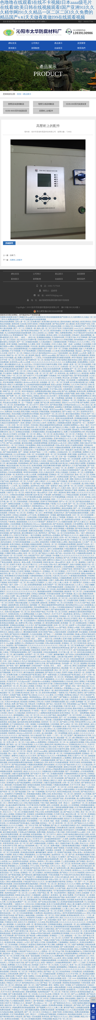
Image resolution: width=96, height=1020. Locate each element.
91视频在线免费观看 (63, 448)
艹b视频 (45, 940)
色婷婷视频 (23, 344)
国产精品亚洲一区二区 (74, 778)
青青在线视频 (6, 839)
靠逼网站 (82, 490)
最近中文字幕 (72, 888)
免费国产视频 (42, 394)
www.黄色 (35, 542)
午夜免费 (88, 349)
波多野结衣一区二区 (18, 481)
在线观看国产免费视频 (62, 720)
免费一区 (30, 924)
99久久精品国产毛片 (78, 326)
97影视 (23, 380)
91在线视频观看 (87, 630)
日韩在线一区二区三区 (70, 367)
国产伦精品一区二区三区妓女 (16, 441)
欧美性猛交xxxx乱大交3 (58, 443)
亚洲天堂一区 (79, 672)
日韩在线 (46, 886)
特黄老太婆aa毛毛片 (40, 706)
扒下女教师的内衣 (17, 724)
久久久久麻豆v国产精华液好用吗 (40, 958)
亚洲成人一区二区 (39, 416)
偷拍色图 (8, 785)
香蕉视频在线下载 (34, 900)
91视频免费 (24, 551)
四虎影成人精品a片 (72, 695)
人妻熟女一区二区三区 (61, 484)
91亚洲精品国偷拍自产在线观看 (69, 607)
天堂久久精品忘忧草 (47, 472)
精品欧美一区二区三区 (73, 591)
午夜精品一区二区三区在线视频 (83, 540)
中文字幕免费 (8, 936)
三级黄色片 (85, 537)
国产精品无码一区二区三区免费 (36, 427)
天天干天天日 (30, 418)
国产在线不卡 (28, 376)
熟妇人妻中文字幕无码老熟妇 (58, 661)
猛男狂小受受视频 (23, 706)
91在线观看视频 (36, 551)
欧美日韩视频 (59, 528)
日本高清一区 (77, 931)
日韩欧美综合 (32, 684)
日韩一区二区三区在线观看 (70, 776)
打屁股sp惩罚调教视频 (27, 832)
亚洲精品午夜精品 (51, 578)
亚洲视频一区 (27, 484)
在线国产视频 (69, 394)
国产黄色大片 (36, 609)
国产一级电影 (23, 452)
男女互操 (66, 378)
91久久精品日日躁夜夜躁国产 (69, 470)
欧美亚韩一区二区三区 (59, 598)
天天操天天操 (25, 758)
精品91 (59, 834)
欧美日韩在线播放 (83, 510)
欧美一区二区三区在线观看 (80, 364)
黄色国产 (83, 531)
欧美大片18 (23, 922)
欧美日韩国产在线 (83, 324)
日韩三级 (34, 798)
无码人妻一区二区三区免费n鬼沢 (28, 322)
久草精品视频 (67, 340)
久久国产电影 (60, 888)
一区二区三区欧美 (17, 445)
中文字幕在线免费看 (84, 850)
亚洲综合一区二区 (35, 999)
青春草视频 (62, 441)
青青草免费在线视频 (55, 819)
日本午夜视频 (12, 951)
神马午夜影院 (77, 358)
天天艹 (84, 675)
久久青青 (86, 607)
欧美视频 (25, 544)
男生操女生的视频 (10, 403)
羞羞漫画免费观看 (15, 776)
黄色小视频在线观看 (14, 882)
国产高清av (70, 654)
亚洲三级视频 (12, 344)
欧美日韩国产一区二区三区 (15, 371)
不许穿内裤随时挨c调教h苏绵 (18, 891)
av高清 (75, 751)
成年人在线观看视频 (55, 549)
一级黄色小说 (62, 546)
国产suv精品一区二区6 (71, 412)
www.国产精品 (61, 627)
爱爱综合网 (16, 421)
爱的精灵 (76, 430)
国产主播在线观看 (67, 947)
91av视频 (10, 643)
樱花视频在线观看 (31, 632)
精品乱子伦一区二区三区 (14, 418)
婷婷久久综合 (8, 798)
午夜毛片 (47, 614)
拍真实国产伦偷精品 (77, 546)
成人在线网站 (38, 436)
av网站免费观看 (60, 987)
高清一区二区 (83, 457)
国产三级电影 (46, 555)
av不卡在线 (32, 515)
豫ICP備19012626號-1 (70, 307)
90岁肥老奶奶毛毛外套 (48, 546)
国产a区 (67, 558)
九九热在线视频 (52, 616)
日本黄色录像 (50, 954)
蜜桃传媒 (54, 803)
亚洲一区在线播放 (43, 344)
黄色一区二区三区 (82, 475)
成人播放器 (70, 324)
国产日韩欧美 (62, 481)
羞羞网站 (55, 371)
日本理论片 (29, 981)
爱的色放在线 (25, 888)
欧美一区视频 (50, 515)
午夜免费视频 (61, 756)
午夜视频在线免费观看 (78, 576)
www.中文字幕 (73, 403)
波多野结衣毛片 (87, 412)
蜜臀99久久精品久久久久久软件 (41, 448)
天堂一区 (63, 859)
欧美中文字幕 (78, 578)
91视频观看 (24, 634)
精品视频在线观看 (75, 1014)
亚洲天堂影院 (32, 324)
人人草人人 (28, 508)
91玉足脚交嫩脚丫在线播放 (46, 376)
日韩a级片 (76, 335)
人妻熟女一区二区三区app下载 (52, 951)
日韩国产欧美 (67, 569)
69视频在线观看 (45, 324)
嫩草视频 (45, 976)
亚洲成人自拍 (90, 497)
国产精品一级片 (7, 585)
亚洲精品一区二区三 (35, 513)
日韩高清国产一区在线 (41, 666)
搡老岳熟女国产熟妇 (57, 897)
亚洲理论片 (38, 421)
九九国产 (30, 481)
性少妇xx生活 (25, 466)
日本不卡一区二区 (15, 353)
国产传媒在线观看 (10, 452)
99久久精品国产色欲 (65, 376)
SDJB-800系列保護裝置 (76, 104)
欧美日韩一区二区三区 (65, 823)
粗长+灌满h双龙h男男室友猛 (58, 648)
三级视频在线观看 (60, 342)
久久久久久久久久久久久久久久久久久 (46, 362)
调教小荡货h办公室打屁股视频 (82, 479)
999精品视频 (32, 517)
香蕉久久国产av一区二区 (48, 457)
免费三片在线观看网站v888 (74, 432)
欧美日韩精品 (55, 403)
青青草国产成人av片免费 (83, 569)
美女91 (11, 713)
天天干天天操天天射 (18, 457)
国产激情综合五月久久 (62, 1003)
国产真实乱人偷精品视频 (40, 463)
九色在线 (23, 324)
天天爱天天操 (70, 337)
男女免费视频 (5, 378)
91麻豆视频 (35, 823)
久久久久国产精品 (82, 947)
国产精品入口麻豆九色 (21, 801)
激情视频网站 (19, 715)
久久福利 (39, 614)
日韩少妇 (40, 702)
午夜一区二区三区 (31, 967)
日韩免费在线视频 (55, 830)
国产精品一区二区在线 (47, 589)
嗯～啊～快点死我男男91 (27, 621)
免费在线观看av (26, 740)
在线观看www (8, 699)
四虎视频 (58, 634)
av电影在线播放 (68, 789)
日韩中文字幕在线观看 (24, 436)
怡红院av (3, 974)
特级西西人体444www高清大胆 (27, 382)
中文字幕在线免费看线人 (20, 940)
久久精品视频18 (45, 342)
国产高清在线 (20, 936)
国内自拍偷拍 (66, 322)
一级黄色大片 (19, 904)
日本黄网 (27, 726)
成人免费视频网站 (43, 488)
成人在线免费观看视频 (33, 585)
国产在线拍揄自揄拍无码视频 (77, 513)
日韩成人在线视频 (49, 441)
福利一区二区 (29, 985)
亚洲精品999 (62, 1014)
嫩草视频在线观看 (64, 515)
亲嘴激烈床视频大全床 (45, 877)
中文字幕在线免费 (50, 421)
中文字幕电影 (82, 337)
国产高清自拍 (58, 524)
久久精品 (66, 326)
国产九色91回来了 (89, 1005)
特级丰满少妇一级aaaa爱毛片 (36, 493)
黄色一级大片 (72, 488)
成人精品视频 (47, 733)
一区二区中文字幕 (31, 825)
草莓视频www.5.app (71, 688)
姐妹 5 (81, 349)
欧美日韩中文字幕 (52, 436)
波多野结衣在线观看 (30, 819)
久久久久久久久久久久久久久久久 (72, 922)
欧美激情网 (30, 846)
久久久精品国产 (59, 573)
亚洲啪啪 (91, 814)
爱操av (26, 1005)
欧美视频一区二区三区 (9, 526)
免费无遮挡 (14, 551)
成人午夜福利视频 (19, 439)
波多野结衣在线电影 (73, 519)
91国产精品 (90, 645)
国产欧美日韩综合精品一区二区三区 (35, 331)
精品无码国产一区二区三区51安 (52, 414)
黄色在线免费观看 (7, 322)
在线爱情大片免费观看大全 (15, 794)
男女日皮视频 (37, 888)
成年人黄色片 (40, 481)
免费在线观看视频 (36, 531)
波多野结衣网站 (79, 639)
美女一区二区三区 (61, 670)
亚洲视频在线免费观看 (67, 544)
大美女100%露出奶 (12, 702)
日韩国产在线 (54, 940)
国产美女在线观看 (29, 657)
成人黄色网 (73, 353)
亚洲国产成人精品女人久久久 (33, 695)
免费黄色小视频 (49, 657)
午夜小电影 (45, 803)
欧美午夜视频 (90, 524)
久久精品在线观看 (77, 1010)
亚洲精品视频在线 (89, 558)
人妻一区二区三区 (42, 373)
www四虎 (83, 353)
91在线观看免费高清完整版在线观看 (56, 358)
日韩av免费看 (13, 740)
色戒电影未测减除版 (20, 841)
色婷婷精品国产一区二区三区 (77, 679)
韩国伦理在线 (13, 558)
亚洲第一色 (10, 475)
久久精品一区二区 (60, 468)
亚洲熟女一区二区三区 (46, 510)
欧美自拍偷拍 (56, 331)
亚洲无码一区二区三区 (50, 722)
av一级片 (33, 891)
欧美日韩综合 (86, 322)
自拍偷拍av (78, 387)
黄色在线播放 (25, 430)
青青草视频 (48, 513)
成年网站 (17, 394)
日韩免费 (59, 828)
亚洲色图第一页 (30, 857)
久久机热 (42, 461)
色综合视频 (16, 414)
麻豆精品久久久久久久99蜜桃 (50, 378)
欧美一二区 (29, 828)
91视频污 (46, 609)
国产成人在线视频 (13, 443)
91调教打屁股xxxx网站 (59, 542)
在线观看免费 (72, 632)
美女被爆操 (83, 632)
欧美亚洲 (23, 920)
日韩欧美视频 (44, 412)
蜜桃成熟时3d (85, 720)
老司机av (49, 769)
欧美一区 (21, 564)
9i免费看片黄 (85, 949)
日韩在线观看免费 (77, 659)
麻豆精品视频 (27, 443)
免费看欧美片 (68, 551)
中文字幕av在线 (56, 389)
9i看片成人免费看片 (31, 407)
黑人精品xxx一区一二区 (43, 1003)
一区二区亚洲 (44, 821)
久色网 (65, 839)
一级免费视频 (83, 713)
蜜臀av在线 (46, 794)
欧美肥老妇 (28, 938)
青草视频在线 (83, 355)
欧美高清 (46, 497)
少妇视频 (92, 911)
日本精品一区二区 (76, 472)
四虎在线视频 (84, 1001)
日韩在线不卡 (20, 690)
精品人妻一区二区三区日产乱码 (49, 328)
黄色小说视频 (75, 564)
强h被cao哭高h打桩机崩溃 (85, 634)
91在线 (38, 976)
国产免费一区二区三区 (81, 796)
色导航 (21, 796)
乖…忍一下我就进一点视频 (29, 403)
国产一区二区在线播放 (68, 717)
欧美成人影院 (52, 335)
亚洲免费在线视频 (44, 708)
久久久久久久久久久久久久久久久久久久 (77, 499)
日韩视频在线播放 (87, 805)
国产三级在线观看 (35, 652)
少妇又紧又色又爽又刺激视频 (80, 598)
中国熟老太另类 (11, 922)
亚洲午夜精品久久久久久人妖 (65, 439)
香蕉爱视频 (73, 349)
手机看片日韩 (48, 807)
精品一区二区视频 (31, 909)
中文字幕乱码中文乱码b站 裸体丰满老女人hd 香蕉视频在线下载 (43, 526)
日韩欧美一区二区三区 (61, 994)
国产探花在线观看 (81, 376)
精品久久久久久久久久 (33, 771)
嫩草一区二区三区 (35, 780)
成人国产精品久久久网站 (68, 421)
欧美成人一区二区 (47, 823)
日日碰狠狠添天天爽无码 (28, 546)
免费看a (6, 457)
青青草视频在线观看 (55, 587)
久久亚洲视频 (74, 805)
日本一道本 (7, 661)
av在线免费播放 (68, 567)
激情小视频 (80, 394)
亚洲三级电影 (26, 423)
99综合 (83, 414)
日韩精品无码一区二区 (57, 742)
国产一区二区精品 (7, 807)
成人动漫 (65, 699)
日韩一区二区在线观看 (36, 454)
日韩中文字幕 (40, 663)
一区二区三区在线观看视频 (22, 913)
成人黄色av (48, 729)
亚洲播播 (65, 369)
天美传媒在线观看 (53, 594)
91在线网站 (77, 389)
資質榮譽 (81, 43)
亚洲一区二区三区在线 (36, 749)
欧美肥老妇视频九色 (86, 992)
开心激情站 (7, 373)
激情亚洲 (15, 324)
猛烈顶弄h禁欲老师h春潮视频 (28, 722)
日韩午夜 (21, 837)
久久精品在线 (87, 765)
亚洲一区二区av (12, 711)
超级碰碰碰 (58, 641)
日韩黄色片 (86, 614)
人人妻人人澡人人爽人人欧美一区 (59, 582)
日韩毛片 (73, 992)
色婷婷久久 (74, 942)
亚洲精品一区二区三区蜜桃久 (54, 571)
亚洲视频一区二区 (83, 702)
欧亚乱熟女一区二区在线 (10, 873)
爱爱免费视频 (31, 992)
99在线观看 (17, 785)
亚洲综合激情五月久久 (21, 933)
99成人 (41, 477)
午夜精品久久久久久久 (23, 949)
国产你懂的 (81, 861)
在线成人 (16, 920)
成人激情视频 (8, 924)
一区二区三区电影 (15, 398)
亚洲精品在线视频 (22, 346)
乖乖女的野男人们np (83, 722)
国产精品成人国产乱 (22, 798)
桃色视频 (25, 868)
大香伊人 (45, 459)
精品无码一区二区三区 (14, 1005)
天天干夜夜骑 (8, 990)
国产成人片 (55, 488)
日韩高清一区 (69, 911)
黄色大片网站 (18, 855)
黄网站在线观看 (14, 504)
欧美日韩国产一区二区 (70, 461)
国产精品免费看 (6, 904)
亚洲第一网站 (53, 333)
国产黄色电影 (38, 1001)
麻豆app (21, 846)
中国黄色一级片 (83, 526)
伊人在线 (59, 506)
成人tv (76, 594)
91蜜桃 (79, 891)
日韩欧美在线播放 (57, 999)
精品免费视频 (86, 335)
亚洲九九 (31, 720)
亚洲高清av (22, 780)
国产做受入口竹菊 (23, 639)
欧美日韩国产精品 (38, 612)
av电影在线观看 (60, 632)
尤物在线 (40, 753)
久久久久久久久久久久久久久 (73, 969)
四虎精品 (59, 558)
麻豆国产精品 (17, 857)
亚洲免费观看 (51, 942)
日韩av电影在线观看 (53, 643)
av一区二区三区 (34, 569)
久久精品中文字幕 (19, 769)
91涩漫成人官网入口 (18, 918)
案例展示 (12, 48)
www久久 (73, 670)
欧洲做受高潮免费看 (82, 987)
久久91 (41, 994)
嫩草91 (24, 720)
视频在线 (12, 416)
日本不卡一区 (45, 965)
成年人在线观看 (45, 540)
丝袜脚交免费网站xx (72, 425)
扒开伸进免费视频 (13, 819)
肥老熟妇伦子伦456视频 (34, 643)
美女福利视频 (68, 634)
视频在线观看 (80, 677)
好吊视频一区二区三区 (80, 378)
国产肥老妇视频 (56, 405)
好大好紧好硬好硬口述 (79, 382)
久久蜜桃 (32, 344)
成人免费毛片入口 (73, 373)
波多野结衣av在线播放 (51, 535)
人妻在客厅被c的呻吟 (65, 657)
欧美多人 (27, 398)
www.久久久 (79, 328)
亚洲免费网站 (83, 362)
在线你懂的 (52, 920)
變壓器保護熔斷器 (16, 104)
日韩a (75, 852)
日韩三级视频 (17, 508)
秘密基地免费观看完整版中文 (60, 751)
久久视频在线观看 (66, 522)
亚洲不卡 (13, 564)
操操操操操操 (22, 522)
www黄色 (32, 893)
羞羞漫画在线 (46, 524)
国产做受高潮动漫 (53, 663)
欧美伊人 (18, 850)
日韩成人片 (14, 571)
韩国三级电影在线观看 (31, 785)
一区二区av (77, 936)
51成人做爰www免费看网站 (36, 742)
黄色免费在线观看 (53, 623)
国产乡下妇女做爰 (86, 488)
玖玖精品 (16, 412)
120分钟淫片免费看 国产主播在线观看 (81, 837)
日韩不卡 (7, 1003)
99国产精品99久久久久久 (51, 569)
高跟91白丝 (7, 387)
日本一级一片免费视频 (55, 398)
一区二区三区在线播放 (37, 335)
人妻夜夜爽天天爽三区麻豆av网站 (65, 740)
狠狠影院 (68, 524)
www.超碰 (49, 987)
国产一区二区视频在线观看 (27, 342)
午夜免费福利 (40, 450)
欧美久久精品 (65, 931)
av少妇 (92, 376)
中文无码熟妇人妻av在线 (46, 747)
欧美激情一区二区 (78, 697)
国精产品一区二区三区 (15, 355)
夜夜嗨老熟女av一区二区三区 (43, 506)
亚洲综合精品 (5, 414)
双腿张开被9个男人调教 (21, 816)
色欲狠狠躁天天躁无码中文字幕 (44, 906)
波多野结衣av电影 (37, 486)
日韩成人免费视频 (38, 594)
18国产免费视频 (77, 945)
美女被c (49, 720)
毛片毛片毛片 (51, 792)
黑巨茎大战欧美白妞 (66, 585)
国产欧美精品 (44, 909)
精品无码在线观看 (62, 690)
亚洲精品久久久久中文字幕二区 (43, 596)
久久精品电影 (17, 477)
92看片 (63, 488)
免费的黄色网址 (21, 470)
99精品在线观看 (72, 495)
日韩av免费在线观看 (44, 990)
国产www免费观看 (78, 994)
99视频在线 (46, 771)
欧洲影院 (75, 720)
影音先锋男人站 (16, 450)
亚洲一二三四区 (46, 654)
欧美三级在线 (69, 828)
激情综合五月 (90, 328)
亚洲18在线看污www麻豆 (76, 832)
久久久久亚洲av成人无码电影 (28, 468)
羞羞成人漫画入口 (15, 632)
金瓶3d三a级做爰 (88, 864)
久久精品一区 (27, 504)
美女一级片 (85, 425)
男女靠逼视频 (8, 382)
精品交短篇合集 (12, 466)
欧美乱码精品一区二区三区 (64, 434)
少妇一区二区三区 (36, 578)
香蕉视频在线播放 (26, 731)
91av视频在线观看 (36, 349)
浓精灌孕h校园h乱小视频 (65, 510)
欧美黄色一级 (56, 895)
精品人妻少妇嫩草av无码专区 (78, 904)
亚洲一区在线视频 (72, 747)
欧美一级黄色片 (47, 963)
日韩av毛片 (53, 564)
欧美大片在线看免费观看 (59, 762)
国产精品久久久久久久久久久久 (61, 801)
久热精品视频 (27, 641)
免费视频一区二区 (86, 751)
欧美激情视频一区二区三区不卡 (26, 405)
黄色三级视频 (24, 479)
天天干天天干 (72, 571)
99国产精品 (41, 893)
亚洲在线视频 (64, 396)
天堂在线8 (34, 425)
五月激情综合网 (79, 996)
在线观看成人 (89, 605)
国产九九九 (35, 963)
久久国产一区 (87, 542)
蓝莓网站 (72, 839)
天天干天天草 (89, 729)
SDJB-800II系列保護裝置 (16, 111)
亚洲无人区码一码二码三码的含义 (66, 537)
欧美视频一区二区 (68, 623)
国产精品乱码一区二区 (14, 960)
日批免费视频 (22, 448)
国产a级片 (19, 877)
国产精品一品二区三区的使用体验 (62, 533)
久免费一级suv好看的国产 (80, 427)
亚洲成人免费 (40, 560)
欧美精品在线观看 (71, 621)
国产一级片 (48, 349)
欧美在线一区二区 (64, 796)
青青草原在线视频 (31, 472)
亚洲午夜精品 (77, 448)
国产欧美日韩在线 (82, 528)
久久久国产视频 (89, 870)
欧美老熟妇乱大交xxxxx (31, 524)
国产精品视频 (84, 421)
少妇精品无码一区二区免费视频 (69, 452)
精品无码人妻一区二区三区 (11, 573)
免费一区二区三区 (84, 767)
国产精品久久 (30, 367)
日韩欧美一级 (30, 328)
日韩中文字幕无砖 (21, 535)
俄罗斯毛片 (66, 466)
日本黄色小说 (75, 558)
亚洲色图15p (11, 783)
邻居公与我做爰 (62, 472)
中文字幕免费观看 (29, 351)
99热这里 (34, 412)
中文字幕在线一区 (81, 895)
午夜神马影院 (68, 328)
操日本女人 (40, 720)
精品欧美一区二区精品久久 (13, 954)
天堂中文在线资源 (73, 573)
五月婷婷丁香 (67, 938)
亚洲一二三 (55, 499)
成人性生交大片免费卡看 (27, 340)
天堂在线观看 (37, 562)
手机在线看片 (70, 956)
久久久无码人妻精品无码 (44, 744)
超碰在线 (44, 603)
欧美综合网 (81, 391)
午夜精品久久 (36, 571)
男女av (12, 639)
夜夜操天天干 (52, 522)
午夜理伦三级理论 (76, 693)
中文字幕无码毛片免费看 (36, 805)
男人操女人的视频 (27, 686)
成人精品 (58, 789)
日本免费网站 (30, 445)
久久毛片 (59, 765)
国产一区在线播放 (72, 771)
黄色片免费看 (73, 443)
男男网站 (66, 385)
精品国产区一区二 (79, 423)
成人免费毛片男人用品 (24, 623)
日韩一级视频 (61, 531)
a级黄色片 (46, 895)
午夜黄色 (12, 522)
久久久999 (75, 385)
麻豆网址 (87, 448)
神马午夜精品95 (28, 391)
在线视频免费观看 (27, 947)
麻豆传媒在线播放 (73, 414)
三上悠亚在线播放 (46, 439)
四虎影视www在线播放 (82, 407)
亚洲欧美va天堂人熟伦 (19, 978)
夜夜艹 (46, 598)
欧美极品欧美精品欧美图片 (13, 369)
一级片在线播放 (35, 535)
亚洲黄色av (58, 688)
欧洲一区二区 (19, 510)
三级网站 (79, 371)
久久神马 (37, 733)
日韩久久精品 (32, 371)
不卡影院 (35, 711)
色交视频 (49, 641)
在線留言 (58, 48)
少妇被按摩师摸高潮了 (53, 839)
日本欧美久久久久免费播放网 (14, 749)
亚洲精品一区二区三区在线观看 (59, 430)
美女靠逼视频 (45, 499)
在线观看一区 (59, 850)
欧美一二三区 (77, 706)
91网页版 (75, 596)
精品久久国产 (15, 720)
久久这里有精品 (20, 454)
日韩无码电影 (37, 783)
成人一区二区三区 (29, 394)
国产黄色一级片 (12, 666)
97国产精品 (26, 850)
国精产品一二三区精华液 (83, 560)
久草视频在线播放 (38, 432)
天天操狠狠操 (30, 708)
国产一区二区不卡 (13, 657)
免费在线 (8, 412)
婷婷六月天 (44, 405)
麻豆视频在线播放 (32, 1010)
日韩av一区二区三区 (14, 376)
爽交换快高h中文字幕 (21, 387)
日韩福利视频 (43, 517)
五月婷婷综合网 (58, 337)
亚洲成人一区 (71, 882)
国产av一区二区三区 (67, 502)
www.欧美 (53, 479)
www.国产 (43, 798)
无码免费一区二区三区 (71, 663)
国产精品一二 (48, 634)
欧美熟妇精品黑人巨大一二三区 (79, 915)
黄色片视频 (25, 412)
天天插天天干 (12, 780)
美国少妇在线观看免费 (52, 369)
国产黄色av (38, 717)
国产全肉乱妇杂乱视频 (47, 902)
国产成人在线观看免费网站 (67, 954)
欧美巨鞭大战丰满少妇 (51, 322)
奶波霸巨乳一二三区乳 (33, 358)
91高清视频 (55, 724)
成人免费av (18, 358)
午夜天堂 (67, 706)
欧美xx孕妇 (6, 385)
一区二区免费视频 (60, 733)
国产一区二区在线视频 (82, 508)
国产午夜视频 (67, 594)
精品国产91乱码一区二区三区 (14, 751)
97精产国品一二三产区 (10, 758)
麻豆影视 (57, 567)
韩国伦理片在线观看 (34, 519)
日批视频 (87, 778)
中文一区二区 (12, 400)
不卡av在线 (34, 866)
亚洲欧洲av (81, 400)
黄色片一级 (49, 690)
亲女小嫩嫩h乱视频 (86, 571)
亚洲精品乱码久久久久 (78, 744)
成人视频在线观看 (86, 594)
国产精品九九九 (73, 857)
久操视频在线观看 (82, 1008)
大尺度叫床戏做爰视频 (21, 542)
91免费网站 (82, 717)
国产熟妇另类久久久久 (73, 765)
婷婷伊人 (41, 861)
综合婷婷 (77, 636)
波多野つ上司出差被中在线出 (80, 625)
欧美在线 (62, 373)
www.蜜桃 (88, 387)
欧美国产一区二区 (32, 654)
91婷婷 (47, 702)
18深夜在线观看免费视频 (81, 346)
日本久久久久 (32, 540)
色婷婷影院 (18, 771)
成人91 (12, 432)
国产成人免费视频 (69, 391)
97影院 (6, 634)
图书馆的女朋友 (41, 924)
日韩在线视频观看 (50, 652)
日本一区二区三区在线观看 (83, 515)
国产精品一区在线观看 (67, 380)
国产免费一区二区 (13, 396)
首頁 (19, 94)
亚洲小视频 (67, 639)
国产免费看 (84, 403)
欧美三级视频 (25, 571)
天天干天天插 (47, 868)
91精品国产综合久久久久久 (34, 882)
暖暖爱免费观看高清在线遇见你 (83, 661)
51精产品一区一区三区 (15, 493)
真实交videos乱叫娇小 (49, 396)
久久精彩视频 (17, 385)
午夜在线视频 (54, 875)
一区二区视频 (85, 688)
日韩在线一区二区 (50, 544)
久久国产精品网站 (23, 416)
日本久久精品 (57, 344)
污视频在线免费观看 (61, 785)
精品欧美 (62, 493)
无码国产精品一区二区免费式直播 (73, 436)
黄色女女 (38, 369)
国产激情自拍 (27, 875)
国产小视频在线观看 (38, 843)
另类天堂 (48, 537)
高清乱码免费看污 (87, 942)
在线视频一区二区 (47, 382)
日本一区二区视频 (61, 349)
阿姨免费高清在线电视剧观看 (65, 769)
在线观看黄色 (56, 412)
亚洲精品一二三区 (43, 600)
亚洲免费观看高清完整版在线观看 (35, 389)
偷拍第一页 (33, 567)
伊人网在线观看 (45, 371)
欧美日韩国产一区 (50, 585)
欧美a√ (80, 852)
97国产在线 (4, 481)
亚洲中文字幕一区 (89, 459)
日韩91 (78, 893)
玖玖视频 (19, 729)
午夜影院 (73, 355)
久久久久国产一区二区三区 (17, 567)
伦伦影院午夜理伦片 (36, 987)
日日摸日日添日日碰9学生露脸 (45, 364)
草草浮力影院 (75, 762)
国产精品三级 (22, 704)
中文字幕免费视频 (58, 497)
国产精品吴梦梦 (58, 324)
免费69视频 (41, 832)
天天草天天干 (85, 580)
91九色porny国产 (25, 681)
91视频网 (24, 578)
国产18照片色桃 (53, 450)
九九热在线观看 (64, 335)
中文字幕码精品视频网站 (57, 416)
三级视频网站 (63, 942)
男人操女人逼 (87, 405)
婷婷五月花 (33, 830)
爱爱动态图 (38, 981)
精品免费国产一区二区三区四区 (69, 715)
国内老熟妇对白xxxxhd (75, 605)
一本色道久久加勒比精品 (46, 796)
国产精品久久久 (63, 355)
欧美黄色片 (30, 488)
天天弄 (90, 531)
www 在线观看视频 (80, 978)
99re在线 (48, 994)
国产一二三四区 (79, 963)
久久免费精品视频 (69, 362)
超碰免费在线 (13, 605)
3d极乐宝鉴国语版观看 (39, 479)
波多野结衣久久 (83, 956)
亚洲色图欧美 (56, 758)
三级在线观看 (62, 353)
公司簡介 (35, 43)
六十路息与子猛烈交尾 (53, 387)
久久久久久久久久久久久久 (75, 918)
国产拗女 (15, 888)
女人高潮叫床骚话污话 (63, 729)
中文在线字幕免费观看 (85, 789)
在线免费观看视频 (67, 351)
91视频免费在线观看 (84, 553)
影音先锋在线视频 (84, 652)
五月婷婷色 (80, 468)
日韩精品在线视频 (66, 949)
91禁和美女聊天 (85, 954)
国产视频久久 (64, 697)
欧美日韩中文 (50, 477)
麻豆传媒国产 (63, 564)
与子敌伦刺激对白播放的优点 (49, 668)
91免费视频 (13, 796)
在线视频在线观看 (38, 430)
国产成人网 (45, 403)
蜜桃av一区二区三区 (45, 434)
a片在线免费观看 (87, 771)
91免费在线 (41, 704)
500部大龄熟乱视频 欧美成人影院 (69, 360)
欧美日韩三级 (80, 450)
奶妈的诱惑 (44, 542)
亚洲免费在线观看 (52, 812)
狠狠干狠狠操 (59, 848)
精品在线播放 (67, 508)
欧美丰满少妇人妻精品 (84, 900)
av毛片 (92, 418)
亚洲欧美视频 (42, 580)
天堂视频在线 (8, 850)
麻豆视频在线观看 (10, 832)
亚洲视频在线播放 (44, 337)
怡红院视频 (54, 459)
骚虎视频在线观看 (45, 591)
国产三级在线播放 (17, 708)
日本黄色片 (23, 945)
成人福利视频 (25, 834)
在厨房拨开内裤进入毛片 (71, 825)
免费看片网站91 (19, 373)
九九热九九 (42, 549)
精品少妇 (15, 430)
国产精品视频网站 (38, 398)
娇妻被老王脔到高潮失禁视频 (80, 612)
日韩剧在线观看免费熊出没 (81, 396)
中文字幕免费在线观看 (34, 497)
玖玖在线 (76, 792)
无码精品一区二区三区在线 (70, 616)
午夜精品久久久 (18, 1003)
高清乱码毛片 (59, 513)
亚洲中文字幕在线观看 (49, 502)
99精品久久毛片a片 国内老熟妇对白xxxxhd (40, 353)
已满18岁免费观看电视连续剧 (14, 821)
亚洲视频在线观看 (81, 418)
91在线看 (69, 848)
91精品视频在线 (70, 549)
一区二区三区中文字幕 (42, 740)
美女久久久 (7, 812)
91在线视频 (86, 344)
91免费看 (8, 855)
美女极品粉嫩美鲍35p (54, 432)
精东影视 (85, 373)
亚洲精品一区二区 (69, 400)
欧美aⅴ (7, 931)
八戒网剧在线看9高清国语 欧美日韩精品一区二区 (58, 713)
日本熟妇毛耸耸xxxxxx (72, 405)
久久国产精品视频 (79, 466)
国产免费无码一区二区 (35, 360)
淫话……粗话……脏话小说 (25, 337)
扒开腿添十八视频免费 (9, 506)
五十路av (52, 607)
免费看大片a (88, 452)
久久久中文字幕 (76, 933)
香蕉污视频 (72, 454)
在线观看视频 (42, 475)
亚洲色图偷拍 (23, 463)
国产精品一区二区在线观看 (70, 459)
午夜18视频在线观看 (28, 558)
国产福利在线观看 (58, 609)
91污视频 (4, 994)
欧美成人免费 (63, 479)
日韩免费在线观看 (12, 789)
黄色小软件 (82, 670)
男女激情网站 (17, 909)
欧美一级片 (84, 367)
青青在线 (84, 616)
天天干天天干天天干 (64, 650)
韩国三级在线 (20, 537)
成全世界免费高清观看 (10, 834)
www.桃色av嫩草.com (23, 699)
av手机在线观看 (20, 540)
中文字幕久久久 (32, 564)
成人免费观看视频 (58, 886)
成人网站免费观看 (74, 441)
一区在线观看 (5, 774)
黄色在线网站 (51, 731)
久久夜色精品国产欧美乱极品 (30, 675)
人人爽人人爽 (57, 1008)
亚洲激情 (30, 814)
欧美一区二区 (72, 562)
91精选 (71, 463)
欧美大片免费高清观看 (75, 445)
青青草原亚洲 (8, 843)
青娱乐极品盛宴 (21, 603)
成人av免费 (75, 630)
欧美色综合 (24, 605)
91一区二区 (38, 679)
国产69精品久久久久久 (41, 400)
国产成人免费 (91, 990)
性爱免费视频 (20, 927)
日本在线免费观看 (15, 472)
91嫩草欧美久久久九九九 (10, 331)
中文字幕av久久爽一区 (40, 816)
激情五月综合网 (70, 767)
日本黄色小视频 (36, 387)
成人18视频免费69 (67, 371)
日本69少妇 (29, 904)
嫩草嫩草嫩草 (59, 654)
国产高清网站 (46, 468)
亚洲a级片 (91, 504)
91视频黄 (85, 846)
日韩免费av (57, 639)
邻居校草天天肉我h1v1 (36, 918)
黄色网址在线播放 (46, 346)
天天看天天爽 (67, 331)
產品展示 (58, 43)
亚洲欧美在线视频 (81, 938)
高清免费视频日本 (15, 427)
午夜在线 (30, 373)
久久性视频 (87, 794)
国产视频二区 (87, 884)
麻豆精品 (76, 322)
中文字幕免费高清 (11, 459)
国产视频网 (40, 1008)
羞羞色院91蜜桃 (12, 760)
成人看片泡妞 (86, 470)
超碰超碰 (91, 756)
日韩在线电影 (22, 502)
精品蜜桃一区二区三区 (21, 612)
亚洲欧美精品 (68, 1012)
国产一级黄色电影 (50, 675)
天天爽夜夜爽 (86, 879)
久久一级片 (37, 949)
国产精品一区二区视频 (11, 578)
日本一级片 (53, 493)
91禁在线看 (86, 983)
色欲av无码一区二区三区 (59, 879)
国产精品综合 (24, 735)
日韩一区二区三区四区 (21, 425)
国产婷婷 (61, 976)
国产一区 (53, 373)
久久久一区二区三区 (53, 938)
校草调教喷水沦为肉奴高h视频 (50, 326)
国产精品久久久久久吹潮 (84, 657)
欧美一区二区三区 (31, 553)
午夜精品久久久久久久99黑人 (79, 342)
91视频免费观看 (66, 578)
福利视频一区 (70, 398)
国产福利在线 (15, 533)
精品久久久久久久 (73, 760)
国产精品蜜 (68, 506)
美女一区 (82, 618)
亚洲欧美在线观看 (47, 1010)
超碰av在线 (56, 391)
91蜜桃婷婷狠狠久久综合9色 (41, 576)
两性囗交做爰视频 (80, 666)
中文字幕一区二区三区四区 (57, 612)
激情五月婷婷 (55, 969)
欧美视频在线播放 (83, 855)
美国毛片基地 (21, 499)
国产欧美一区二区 (7, 792)
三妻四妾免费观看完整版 (64, 807)
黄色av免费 (26, 562)
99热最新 (33, 589)
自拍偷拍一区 (24, 648)
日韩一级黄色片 (52, 486)
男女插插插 (12, 837)
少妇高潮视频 (15, 524)
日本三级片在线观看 (11, 580)
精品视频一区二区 (68, 668)
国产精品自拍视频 (56, 394)
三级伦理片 (55, 686)
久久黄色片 (4, 695)
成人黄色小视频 (88, 484)
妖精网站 (58, 407)
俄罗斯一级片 (79, 958)
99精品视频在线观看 (20, 378)
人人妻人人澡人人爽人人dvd (31, 778)
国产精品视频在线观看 (44, 625)
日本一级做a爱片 (67, 450)
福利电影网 (43, 830)
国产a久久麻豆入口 (81, 522)
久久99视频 (59, 695)
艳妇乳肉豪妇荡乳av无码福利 (35, 630)
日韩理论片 (23, 600)
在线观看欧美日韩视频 (30, 414)
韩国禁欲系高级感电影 (47, 621)
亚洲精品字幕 (20, 814)
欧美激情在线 (31, 326)
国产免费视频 (44, 825)
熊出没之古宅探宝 (10, 434)
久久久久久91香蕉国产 (37, 522)
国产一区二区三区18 (22, 609)
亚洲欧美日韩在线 (22, 693)
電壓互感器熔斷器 (46, 104)
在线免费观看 (30, 747)
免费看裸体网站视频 (43, 391)
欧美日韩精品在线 (64, 792)
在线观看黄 (67, 389)
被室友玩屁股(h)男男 (62, 346)
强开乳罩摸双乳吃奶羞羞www (74, 913)
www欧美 (55, 351)
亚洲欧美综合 (48, 490)
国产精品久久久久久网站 (84, 823)
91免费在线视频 (58, 771)
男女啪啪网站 (32, 821)
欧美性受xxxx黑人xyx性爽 (20, 362)
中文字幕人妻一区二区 (68, 652)
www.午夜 (42, 819)
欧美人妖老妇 (56, 385)
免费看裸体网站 (66, 333)
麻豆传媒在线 (29, 672)
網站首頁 (12, 43)
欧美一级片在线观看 (66, 780)
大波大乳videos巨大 (60, 576)
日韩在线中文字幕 (45, 340)
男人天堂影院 (66, 870)
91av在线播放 (89, 902)
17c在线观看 (76, 484)
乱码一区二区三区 (61, 625)
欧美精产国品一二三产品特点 (25, 549)
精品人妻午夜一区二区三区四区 (71, 486)
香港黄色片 (32, 922)
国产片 (27, 963)
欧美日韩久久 (33, 499)
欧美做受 (6, 697)
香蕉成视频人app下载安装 (16, 569)
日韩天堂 (83, 385)
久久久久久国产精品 (82, 603)
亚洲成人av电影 (53, 461)
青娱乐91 (56, 870)
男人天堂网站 (30, 510)
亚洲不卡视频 (67, 672)
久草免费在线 (76, 972)
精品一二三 (86, 785)
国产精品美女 (22, 999)
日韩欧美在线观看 (7, 517)
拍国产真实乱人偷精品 (31, 396)
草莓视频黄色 (27, 421)
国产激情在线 (80, 551)
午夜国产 (19, 976)
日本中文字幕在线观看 (17, 519)
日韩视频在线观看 (58, 702)
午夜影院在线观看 (86, 888)
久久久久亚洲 (62, 504)
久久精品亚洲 (20, 924)
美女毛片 (90, 861)
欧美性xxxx (57, 340)
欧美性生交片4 (32, 713)
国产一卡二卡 (19, 328)
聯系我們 (81, 48)
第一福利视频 (12, 546)
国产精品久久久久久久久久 (29, 659)
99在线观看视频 (80, 331)
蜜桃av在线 (72, 859)
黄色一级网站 (54, 985)
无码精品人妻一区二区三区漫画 (51, 911)
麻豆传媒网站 (19, 654)
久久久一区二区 (83, 960)
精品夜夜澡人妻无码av (72, 614)
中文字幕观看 (15, 351)
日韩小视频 (11, 587)
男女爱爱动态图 (52, 922)
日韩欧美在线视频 (44, 351)
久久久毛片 (29, 625)
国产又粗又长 (75, 690)
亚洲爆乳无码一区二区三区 (66, 711)
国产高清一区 (58, 519)
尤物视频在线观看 (64, 423)
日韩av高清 (60, 445)
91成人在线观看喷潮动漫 (18, 349)
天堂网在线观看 (62, 477)
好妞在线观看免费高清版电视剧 (20, 762)
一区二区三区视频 (65, 816)
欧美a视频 (12, 722)
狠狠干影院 (57, 1012)
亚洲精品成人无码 (41, 762)
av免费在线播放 (80, 731)
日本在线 (34, 346)
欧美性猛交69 (69, 830)
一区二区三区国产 (66, 735)
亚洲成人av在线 (89, 582)
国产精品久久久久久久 (70, 535)
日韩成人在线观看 (19, 515)
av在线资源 (20, 488)
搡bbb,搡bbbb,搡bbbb (41, 508)
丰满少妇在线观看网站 (24, 607)
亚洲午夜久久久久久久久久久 (48, 367)
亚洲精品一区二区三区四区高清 (61, 475)
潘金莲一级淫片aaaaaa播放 (45, 355)
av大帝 (32, 560)
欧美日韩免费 (45, 758)
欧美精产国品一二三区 (39, 452)
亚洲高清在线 (5, 421)
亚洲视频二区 (39, 623)
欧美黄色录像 (10, 942)
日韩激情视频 (58, 591)
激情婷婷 (32, 600)
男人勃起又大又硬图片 (36, 582)
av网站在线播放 (42, 936)
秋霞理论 (10, 645)
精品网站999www (61, 744)
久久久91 (73, 873)
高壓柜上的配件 (46, 111)
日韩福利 (19, 677)
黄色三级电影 (32, 439)
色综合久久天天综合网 (73, 819)
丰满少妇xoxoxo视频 (28, 580)
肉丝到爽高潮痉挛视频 (52, 466)
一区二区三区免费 (62, 382)
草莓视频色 (69, 677)
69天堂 (70, 787)
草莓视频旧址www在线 (10, 947)
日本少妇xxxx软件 (39, 423)
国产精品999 (14, 634)
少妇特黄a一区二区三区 (45, 915)
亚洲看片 (71, 416)
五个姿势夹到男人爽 (62, 868)
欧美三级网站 (79, 681)
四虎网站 (32, 702)
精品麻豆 (60, 621)
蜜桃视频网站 (82, 839)
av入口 (84, 519)
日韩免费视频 (80, 830)
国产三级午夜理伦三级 (20, 931)
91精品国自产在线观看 (10, 461)
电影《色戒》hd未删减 (72, 344)
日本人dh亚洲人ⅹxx (40, 333)
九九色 (13, 488)
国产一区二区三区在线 (79, 369)
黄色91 (64, 403)
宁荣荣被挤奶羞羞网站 (19, 652)
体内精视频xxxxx (81, 340)
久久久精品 (51, 481)
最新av (76, 949)
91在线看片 (33, 470)
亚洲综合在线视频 (12, 1019)
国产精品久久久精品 (47, 553)
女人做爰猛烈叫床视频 (75, 742)
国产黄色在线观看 (36, 598)
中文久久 (17, 484)
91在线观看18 (32, 457)
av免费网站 (20, 326)
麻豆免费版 (13, 600)
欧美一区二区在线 (31, 994)
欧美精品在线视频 (7, 623)
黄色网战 (11, 326)
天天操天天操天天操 (16, 963)
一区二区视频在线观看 (47, 974)
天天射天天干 (12, 681)
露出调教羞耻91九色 (13, 364)
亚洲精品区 (68, 1005)
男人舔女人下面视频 (58, 517)
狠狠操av (20, 981)
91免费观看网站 (83, 380)
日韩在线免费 (32, 911)
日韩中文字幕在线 (8, 663)
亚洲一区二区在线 (55, 618)
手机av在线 (39, 812)
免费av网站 (59, 580)
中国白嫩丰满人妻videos (22, 839)
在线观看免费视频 (40, 443)
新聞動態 (35, 48)
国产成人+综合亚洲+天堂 (80, 477)
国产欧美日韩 (35, 868)
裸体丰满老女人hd (15, 803)
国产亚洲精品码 (21, 645)
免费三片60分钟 (75, 684)
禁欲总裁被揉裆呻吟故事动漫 (30, 409)
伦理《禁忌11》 (64, 803)
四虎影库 (10, 537)
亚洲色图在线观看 (27, 852)
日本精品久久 (49, 531)
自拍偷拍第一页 (69, 924)
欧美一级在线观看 (33, 956)
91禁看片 (53, 816)
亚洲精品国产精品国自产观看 (66, 490)
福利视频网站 (51, 841)
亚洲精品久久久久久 (38, 648)
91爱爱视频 (67, 407)
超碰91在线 (88, 358)
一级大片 (43, 711)
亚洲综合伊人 (28, 450)
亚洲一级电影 (63, 364)
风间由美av (39, 828)
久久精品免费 (34, 603)
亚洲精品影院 (81, 623)
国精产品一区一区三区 (12, 391)
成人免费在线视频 (84, 798)
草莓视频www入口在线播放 (19, 866)
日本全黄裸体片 (25, 506)
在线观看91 (24, 459)
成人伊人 (46, 949)
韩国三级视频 (62, 906)
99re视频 (56, 555)
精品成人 (79, 351)
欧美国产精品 (50, 360)
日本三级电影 (81, 589)
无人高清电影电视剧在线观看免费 (18, 333)
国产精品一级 (19, 879)
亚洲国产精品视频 (64, 852)
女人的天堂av (27, 364)
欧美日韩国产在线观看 (25, 663)
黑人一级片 (80, 533)
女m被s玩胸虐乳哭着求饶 (16, 805)
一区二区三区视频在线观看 (15, 787)
